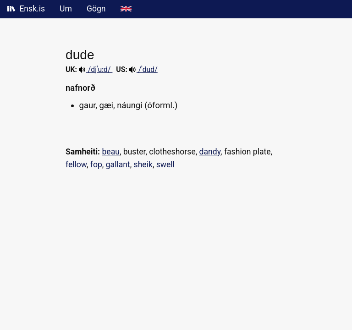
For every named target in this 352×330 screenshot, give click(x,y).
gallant (118, 164)
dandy (210, 151)
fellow (76, 164)
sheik (143, 164)
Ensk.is (26, 8)
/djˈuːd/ (96, 69)
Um (66, 8)
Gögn (96, 8)
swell (165, 164)
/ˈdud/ (143, 69)
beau (110, 151)
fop (96, 164)
